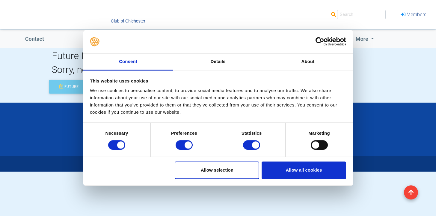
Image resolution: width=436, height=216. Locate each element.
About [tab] (308, 61)
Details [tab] (218, 61)
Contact (34, 39)
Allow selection (217, 169)
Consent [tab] (128, 61)
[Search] (361, 14)
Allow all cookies (304, 169)
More (362, 39)
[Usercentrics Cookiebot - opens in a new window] (320, 41)
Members (413, 14)
